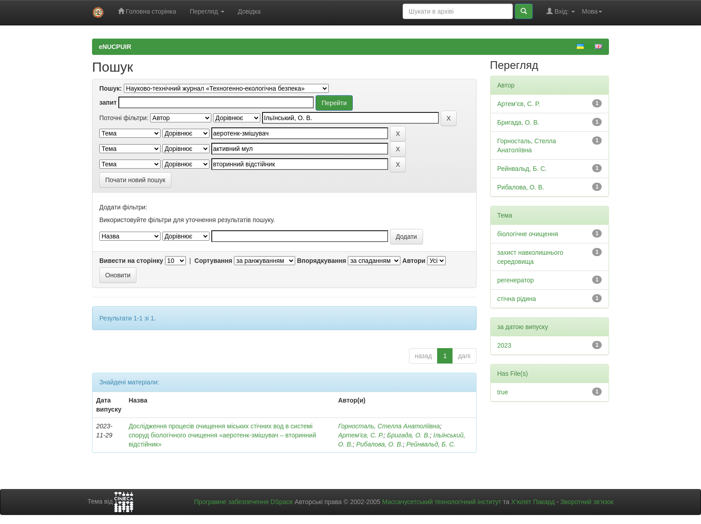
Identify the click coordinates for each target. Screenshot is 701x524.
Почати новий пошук (135, 180)
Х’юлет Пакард (533, 501)
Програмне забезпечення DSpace (243, 501)
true (502, 392)
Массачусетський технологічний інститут (441, 501)
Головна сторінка (147, 11)
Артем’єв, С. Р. (361, 435)
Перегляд (207, 11)
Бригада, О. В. (408, 435)
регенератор (515, 280)
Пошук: (110, 88)
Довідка (249, 11)
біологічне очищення (527, 234)
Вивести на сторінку (131, 260)
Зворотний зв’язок (586, 501)
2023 (504, 345)
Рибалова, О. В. (379, 444)
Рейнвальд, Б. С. (431, 444)
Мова (592, 11)
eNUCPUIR (115, 46)
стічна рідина (516, 298)
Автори (413, 260)
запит (108, 102)
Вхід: (560, 11)
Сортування (213, 260)
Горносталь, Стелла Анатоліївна (389, 426)
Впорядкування (321, 260)
